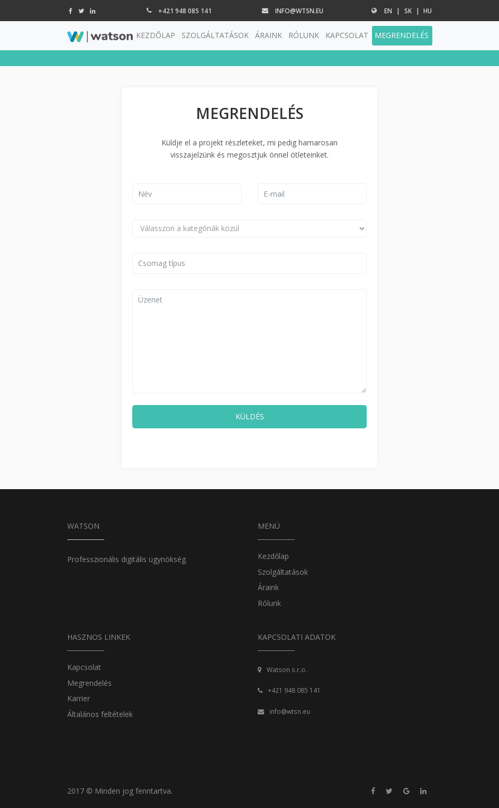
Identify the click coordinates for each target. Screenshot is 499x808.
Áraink (268, 587)
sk (408, 10)
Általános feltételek (100, 714)
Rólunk (269, 603)
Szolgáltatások (283, 572)
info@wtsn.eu (299, 10)
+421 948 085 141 (185, 10)
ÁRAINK (268, 35)
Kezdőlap (273, 556)
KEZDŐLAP (155, 35)
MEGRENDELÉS (402, 35)
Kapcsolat (84, 667)
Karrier (78, 698)
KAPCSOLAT (346, 35)
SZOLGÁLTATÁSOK (215, 35)
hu (427, 10)
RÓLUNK (303, 35)
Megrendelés (89, 683)
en (388, 10)
